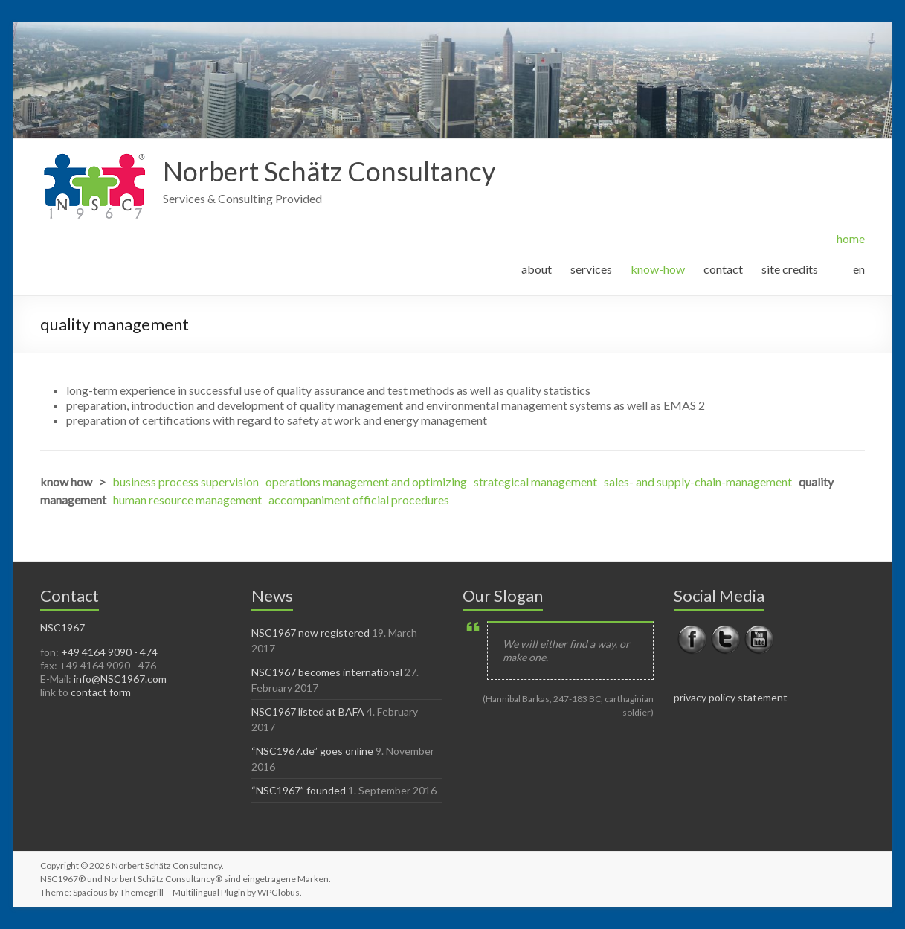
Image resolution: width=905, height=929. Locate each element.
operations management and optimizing (366, 482)
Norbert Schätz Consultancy (329, 171)
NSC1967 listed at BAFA (307, 711)
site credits (789, 269)
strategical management (535, 482)
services (591, 269)
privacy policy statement (731, 697)
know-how (658, 269)
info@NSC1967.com (120, 678)
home (851, 238)
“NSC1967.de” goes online (312, 751)
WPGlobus (278, 892)
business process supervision (185, 482)
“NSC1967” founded (298, 790)
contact (723, 269)
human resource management (187, 499)
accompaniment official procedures (358, 499)
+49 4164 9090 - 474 (109, 652)
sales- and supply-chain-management (698, 482)
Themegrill (142, 892)
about (536, 269)
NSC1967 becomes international (326, 672)
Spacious (90, 892)
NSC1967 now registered (310, 632)
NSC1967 (62, 627)
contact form (101, 692)
